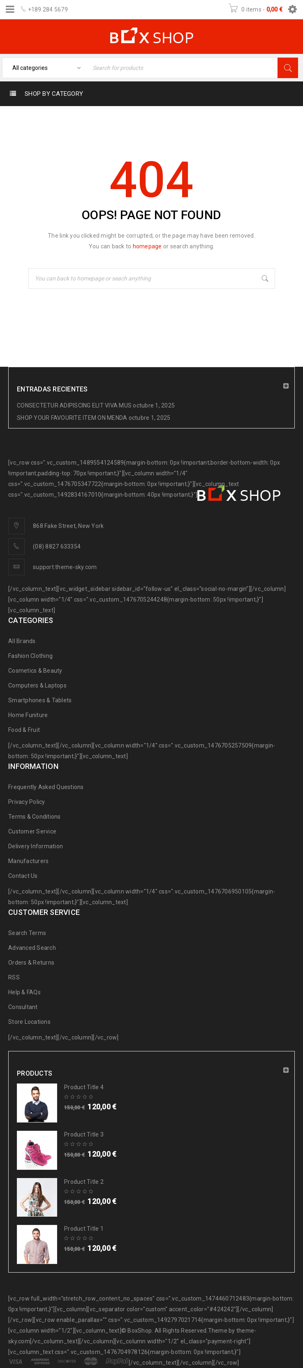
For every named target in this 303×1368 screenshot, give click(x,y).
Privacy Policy (26, 802)
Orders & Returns (31, 962)
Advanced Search (32, 947)
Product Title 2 (84, 1181)
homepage (147, 246)
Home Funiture (28, 715)
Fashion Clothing (30, 656)
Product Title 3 (84, 1134)
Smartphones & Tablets (40, 700)
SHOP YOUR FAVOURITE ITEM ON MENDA (72, 417)
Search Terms (27, 933)
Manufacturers (28, 861)
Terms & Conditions (34, 816)
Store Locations (29, 1021)
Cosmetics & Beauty (35, 670)
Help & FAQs (24, 992)
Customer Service (32, 831)
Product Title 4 (84, 1087)
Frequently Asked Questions (46, 787)
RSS (14, 977)
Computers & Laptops (37, 685)
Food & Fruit (24, 730)
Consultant (23, 1007)
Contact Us (23, 876)
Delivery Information (35, 846)
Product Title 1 (84, 1228)
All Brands (22, 641)
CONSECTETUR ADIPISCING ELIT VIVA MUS (74, 405)
